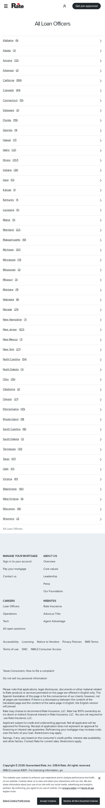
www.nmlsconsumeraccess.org (25, 773)
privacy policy (69, 792)
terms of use (87, 792)
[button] (5, 6)
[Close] (99, 782)
